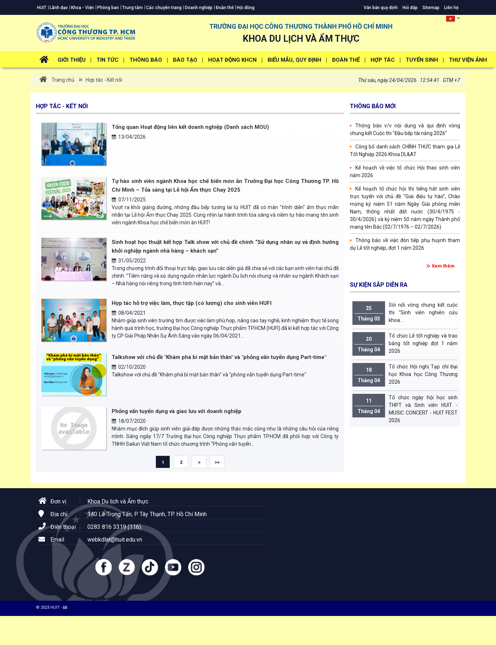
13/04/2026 (129, 137)
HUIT (41, 7)
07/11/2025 (129, 200)
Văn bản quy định (381, 7)
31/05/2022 (129, 261)
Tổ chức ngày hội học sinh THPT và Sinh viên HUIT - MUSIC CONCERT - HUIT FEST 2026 (405, 408)
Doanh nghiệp (198, 7)
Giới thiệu (72, 60)
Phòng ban (108, 7)
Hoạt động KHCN (232, 60)
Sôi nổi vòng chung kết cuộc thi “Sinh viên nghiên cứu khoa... (405, 313)
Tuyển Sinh (422, 60)
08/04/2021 (129, 313)
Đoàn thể (224, 7)
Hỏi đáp (410, 7)
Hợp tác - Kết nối (103, 80)
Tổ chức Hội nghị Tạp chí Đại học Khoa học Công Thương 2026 (405, 375)
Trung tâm (132, 7)
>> (217, 462)
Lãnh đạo (59, 7)
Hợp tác (383, 60)
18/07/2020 (129, 421)
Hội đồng (246, 7)
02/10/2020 (129, 367)
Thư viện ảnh (468, 60)
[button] (453, 18)
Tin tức (107, 60)
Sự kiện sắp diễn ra (379, 284)
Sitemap (430, 7)
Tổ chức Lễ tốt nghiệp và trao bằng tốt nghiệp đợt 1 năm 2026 (405, 344)
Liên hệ (451, 7)
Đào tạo (185, 60)
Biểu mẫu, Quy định (294, 60)
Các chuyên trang (164, 7)
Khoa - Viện (82, 7)
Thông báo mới (373, 106)
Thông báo (145, 60)
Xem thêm (443, 266)
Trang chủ (57, 80)
